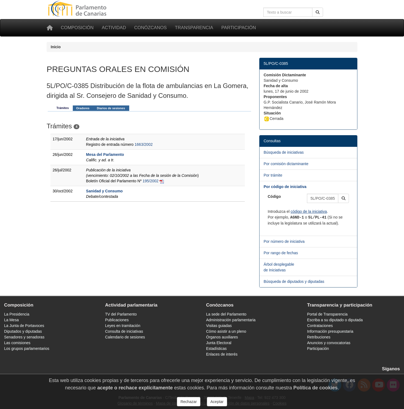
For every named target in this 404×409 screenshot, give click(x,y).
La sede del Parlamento (226, 314)
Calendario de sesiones (125, 337)
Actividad (114, 27)
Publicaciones (117, 320)
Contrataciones (320, 325)
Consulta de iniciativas (124, 331)
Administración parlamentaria (230, 320)
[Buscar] (317, 12)
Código (274, 196)
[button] (343, 198)
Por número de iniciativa (284, 241)
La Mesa (11, 320)
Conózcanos (150, 27)
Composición (77, 27)
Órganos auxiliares (222, 337)
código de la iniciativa (309, 211)
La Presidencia (16, 314)
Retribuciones (319, 337)
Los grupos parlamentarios (26, 348)
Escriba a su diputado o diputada (335, 320)
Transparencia (194, 27)
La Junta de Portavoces (24, 325)
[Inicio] (50, 27)
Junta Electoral (218, 343)
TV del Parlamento (121, 314)
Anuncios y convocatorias (329, 343)
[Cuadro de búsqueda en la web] (287, 12)
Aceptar (217, 401)
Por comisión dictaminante (286, 164)
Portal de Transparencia (327, 314)
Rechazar (188, 401)
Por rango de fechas (281, 253)
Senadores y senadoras (24, 337)
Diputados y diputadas (23, 331)
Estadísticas (216, 348)
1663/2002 (144, 144)
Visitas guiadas (219, 325)
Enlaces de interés (221, 354)
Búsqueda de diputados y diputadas (294, 281)
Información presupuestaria (330, 331)
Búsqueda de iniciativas (284, 152)
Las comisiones (17, 343)
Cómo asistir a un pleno (226, 331)
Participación (238, 27)
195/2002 (150, 181)
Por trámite (273, 175)
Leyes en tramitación (122, 325)
